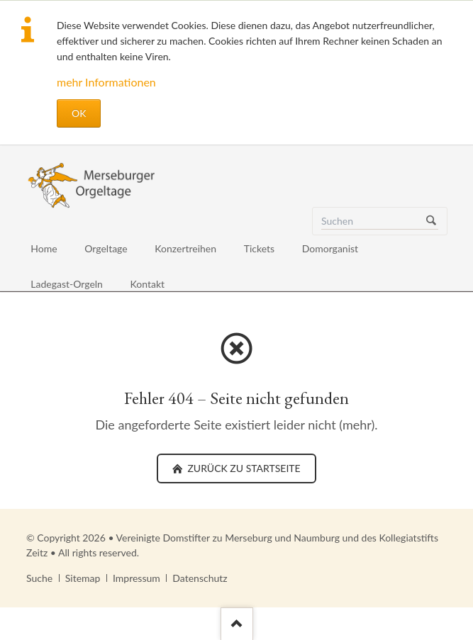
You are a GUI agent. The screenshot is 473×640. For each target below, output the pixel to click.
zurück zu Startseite (243, 468)
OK (79, 113)
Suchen (431, 221)
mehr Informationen (106, 82)
